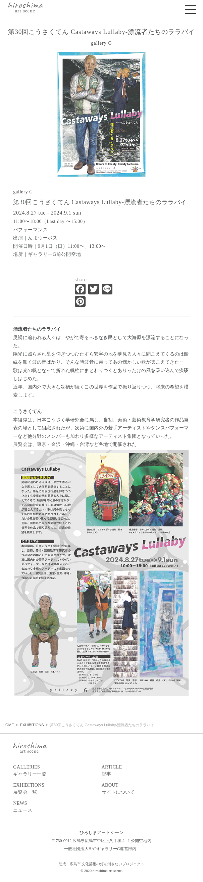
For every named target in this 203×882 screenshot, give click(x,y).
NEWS (57, 807)
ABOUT (146, 789)
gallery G (23, 191)
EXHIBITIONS (57, 789)
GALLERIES (57, 771)
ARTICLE (146, 771)
